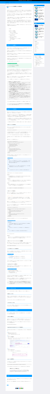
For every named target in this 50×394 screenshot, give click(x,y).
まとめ (10, 40)
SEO (7, 7)
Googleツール (37, 44)
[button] (15, 388)
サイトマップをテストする (12, 34)
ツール (36, 49)
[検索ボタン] (43, 2)
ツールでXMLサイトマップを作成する (14, 33)
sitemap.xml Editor (11, 255)
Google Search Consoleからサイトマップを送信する (15, 38)
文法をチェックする (38, 60)
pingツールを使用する (12, 39)
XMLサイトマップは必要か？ (12, 30)
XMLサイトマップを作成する (13, 32)
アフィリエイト (37, 48)
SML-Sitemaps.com (11, 257)
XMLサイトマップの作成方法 (12, 31)
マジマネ (7, 2)
